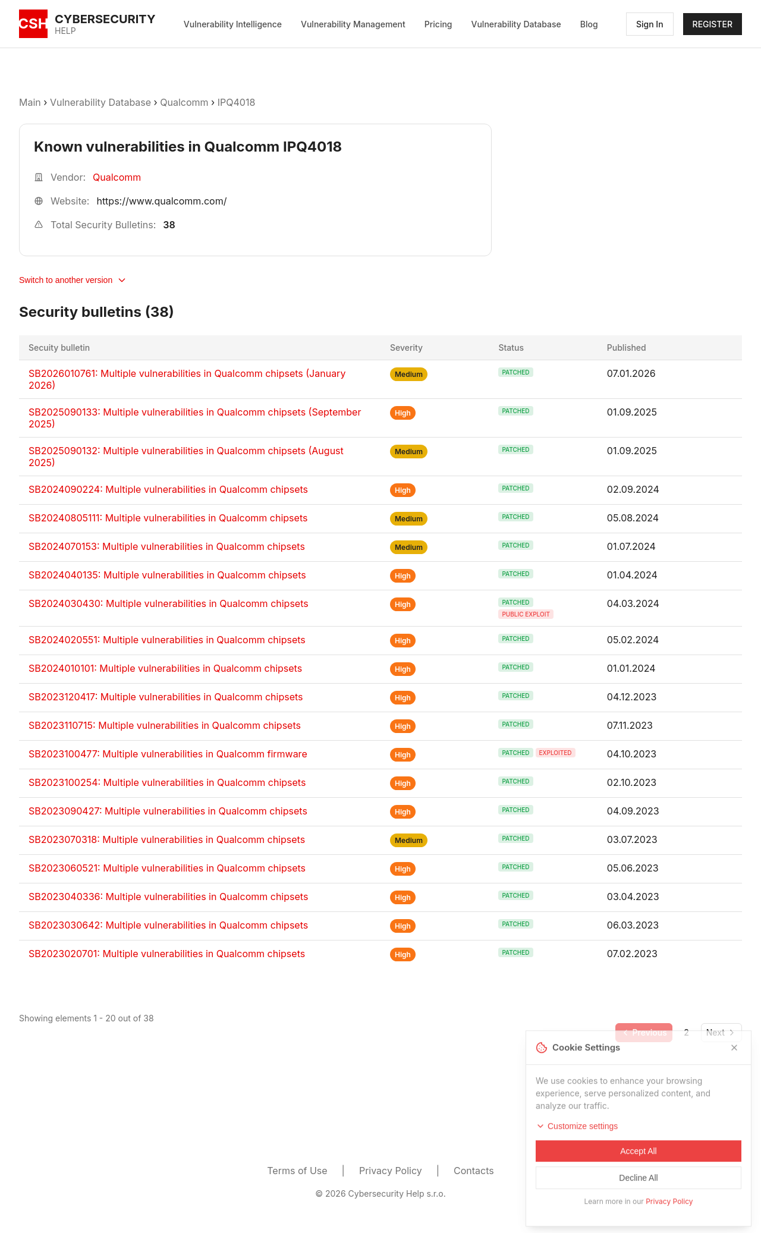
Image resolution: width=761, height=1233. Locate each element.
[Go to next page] (721, 1032)
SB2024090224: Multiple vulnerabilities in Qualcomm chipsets (168, 489)
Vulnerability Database (516, 24)
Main (30, 102)
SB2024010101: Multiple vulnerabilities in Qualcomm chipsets (165, 668)
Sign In (649, 24)
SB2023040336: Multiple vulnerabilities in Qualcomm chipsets (168, 896)
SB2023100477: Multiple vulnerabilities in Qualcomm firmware (168, 754)
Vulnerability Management (353, 24)
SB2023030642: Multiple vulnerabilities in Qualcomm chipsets (168, 925)
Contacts (474, 1171)
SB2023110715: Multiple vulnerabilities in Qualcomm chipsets (165, 725)
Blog (589, 24)
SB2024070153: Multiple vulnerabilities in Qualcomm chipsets (167, 546)
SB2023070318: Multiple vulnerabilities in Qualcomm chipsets (167, 839)
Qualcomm (184, 102)
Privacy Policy (390, 1171)
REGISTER (712, 24)
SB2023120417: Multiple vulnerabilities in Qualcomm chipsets (166, 697)
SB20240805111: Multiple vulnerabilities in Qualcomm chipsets (168, 518)
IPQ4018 (237, 102)
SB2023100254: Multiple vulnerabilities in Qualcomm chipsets (167, 782)
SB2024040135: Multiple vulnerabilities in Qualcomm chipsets (167, 575)
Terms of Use (297, 1171)
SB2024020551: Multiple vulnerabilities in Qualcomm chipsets (167, 640)
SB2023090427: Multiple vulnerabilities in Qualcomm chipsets (168, 811)
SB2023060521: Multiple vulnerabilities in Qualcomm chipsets (167, 868)
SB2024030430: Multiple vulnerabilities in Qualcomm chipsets (169, 603)
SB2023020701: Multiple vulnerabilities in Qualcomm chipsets (167, 954)
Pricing (438, 24)
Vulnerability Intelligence (233, 24)
